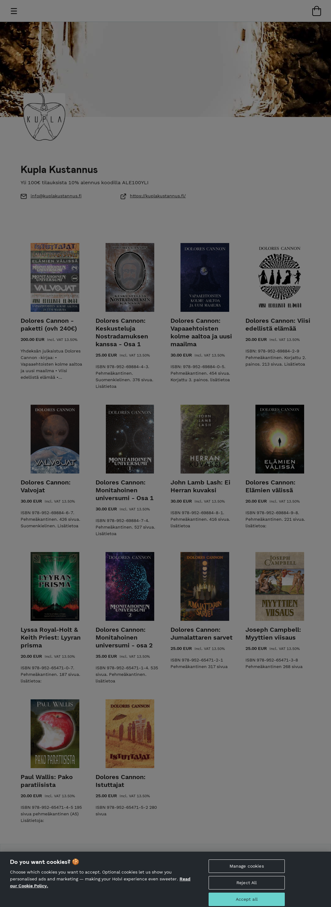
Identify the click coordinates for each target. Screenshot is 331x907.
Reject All (246, 890)
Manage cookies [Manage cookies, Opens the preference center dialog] (247, 873)
